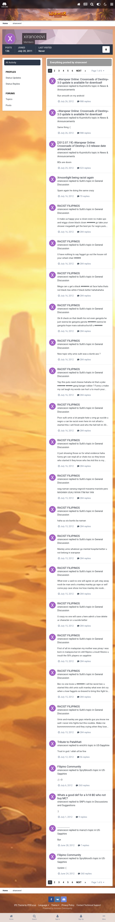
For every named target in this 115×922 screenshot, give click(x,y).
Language (43, 905)
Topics (9, 99)
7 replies (83, 845)
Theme (55, 905)
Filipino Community (69, 766)
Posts (8, 105)
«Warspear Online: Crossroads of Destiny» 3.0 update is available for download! (82, 81)
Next (78, 71)
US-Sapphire (102, 745)
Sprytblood (85, 770)
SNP (81, 801)
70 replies (83, 196)
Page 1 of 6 (97, 71)
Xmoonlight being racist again (75, 177)
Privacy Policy (68, 905)
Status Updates (13, 77)
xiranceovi (62, 86)
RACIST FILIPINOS (68, 205)
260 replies (83, 785)
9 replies (81, 817)
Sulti (81, 181)
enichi (82, 745)
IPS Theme (19, 905)
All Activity (11, 62)
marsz (82, 830)
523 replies (84, 168)
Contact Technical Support (89, 905)
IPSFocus (31, 905)
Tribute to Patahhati (69, 741)
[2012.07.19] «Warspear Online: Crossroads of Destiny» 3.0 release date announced (81, 146)
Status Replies (13, 83)
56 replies (83, 757)
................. (63, 826)
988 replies (84, 101)
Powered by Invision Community (57, 908)
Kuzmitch (84, 86)
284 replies (84, 231)
